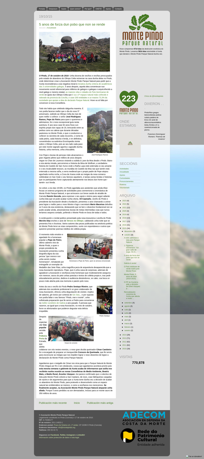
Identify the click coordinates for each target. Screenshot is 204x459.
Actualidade (51, 28)
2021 (124, 208)
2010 (124, 349)
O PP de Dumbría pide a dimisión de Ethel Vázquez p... (132, 285)
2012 (124, 342)
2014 (124, 335)
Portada (42, 9)
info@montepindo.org (66, 427)
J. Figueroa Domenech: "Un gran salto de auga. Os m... (131, 249)
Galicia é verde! (130, 263)
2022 (124, 204)
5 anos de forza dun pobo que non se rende (72, 24)
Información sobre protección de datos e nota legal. (59, 438)
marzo (127, 324)
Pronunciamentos (126, 181)
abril (126, 320)
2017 (124, 221)
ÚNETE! (99, 9)
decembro (129, 231)
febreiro (128, 327)
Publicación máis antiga (100, 403)
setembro (128, 303)
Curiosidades (125, 178)
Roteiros (123, 185)
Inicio (77, 403)
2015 (124, 228)
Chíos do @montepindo (153, 96)
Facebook (55, 435)
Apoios (108, 9)
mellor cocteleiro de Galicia (53, 303)
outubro (128, 235)
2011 (124, 345)
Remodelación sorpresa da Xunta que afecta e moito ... (132, 295)
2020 (124, 211)
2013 (124, 338)
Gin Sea (75, 295)
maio (127, 317)
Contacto (118, 9)
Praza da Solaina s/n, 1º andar (66, 425)
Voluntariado (124, 188)
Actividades (124, 169)
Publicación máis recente (53, 403)
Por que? (88, 9)
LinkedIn (80, 435)
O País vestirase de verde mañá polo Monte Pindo (132, 269)
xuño (127, 313)
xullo (127, 310)
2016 (124, 225)
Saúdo (63, 9)
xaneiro (128, 330)
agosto (127, 306)
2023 (124, 201)
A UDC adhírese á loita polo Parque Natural (132, 240)
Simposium (53, 9)
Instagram (70, 435)
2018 (124, 218)
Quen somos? (75, 9)
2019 (124, 215)
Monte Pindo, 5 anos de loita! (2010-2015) (130, 276)
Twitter (63, 435)
